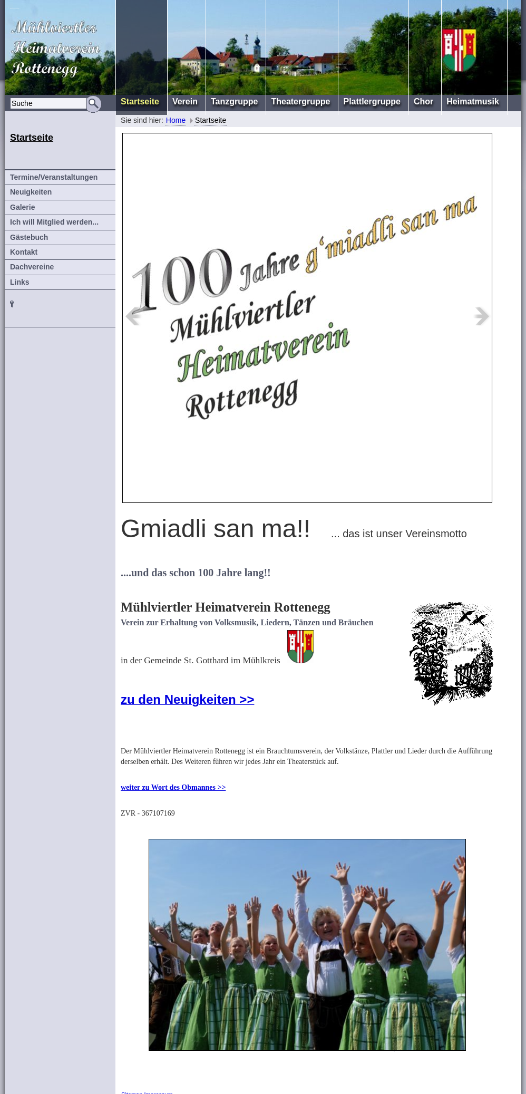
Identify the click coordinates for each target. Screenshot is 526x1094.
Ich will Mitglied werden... (54, 222)
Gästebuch (29, 237)
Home (176, 120)
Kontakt (23, 252)
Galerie (22, 207)
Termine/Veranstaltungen (54, 177)
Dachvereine (32, 267)
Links (20, 282)
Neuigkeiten (31, 192)
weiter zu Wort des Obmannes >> (173, 787)
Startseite (210, 120)
